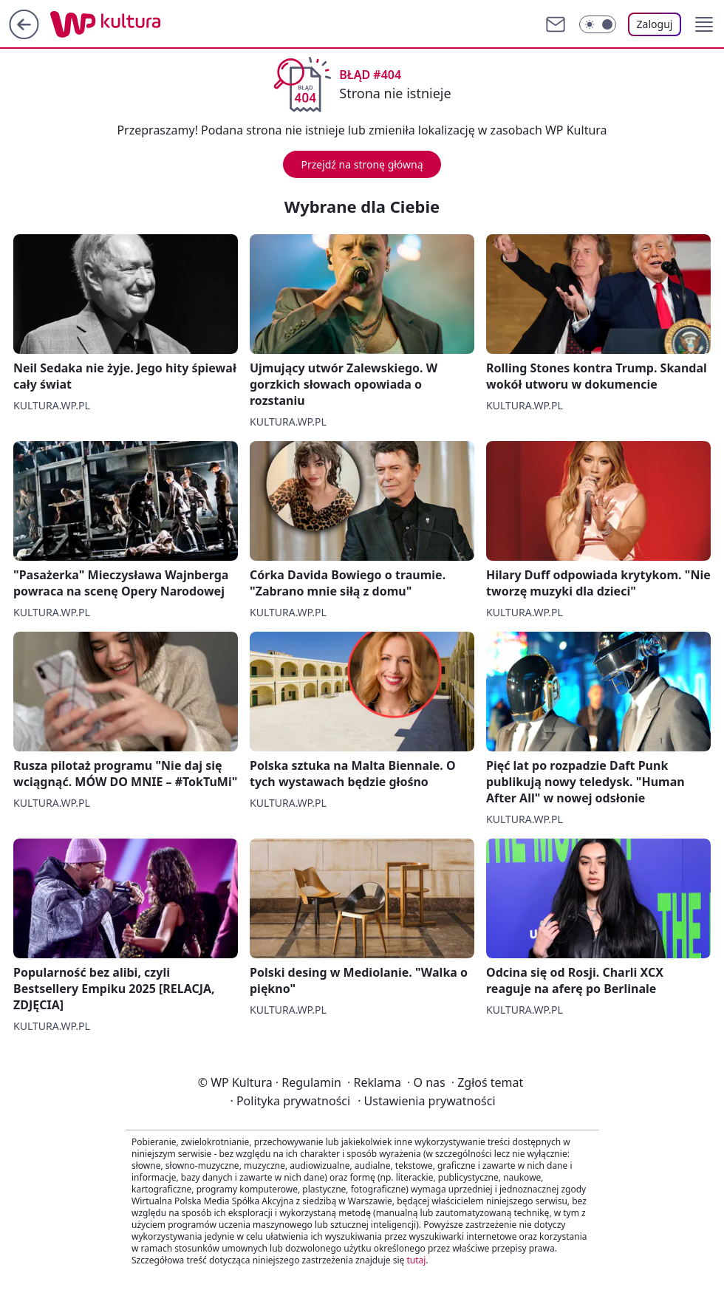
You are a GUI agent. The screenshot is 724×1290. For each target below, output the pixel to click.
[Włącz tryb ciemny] (597, 24)
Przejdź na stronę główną (362, 164)
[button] (704, 24)
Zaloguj (655, 24)
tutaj (416, 1260)
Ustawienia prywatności (426, 1101)
